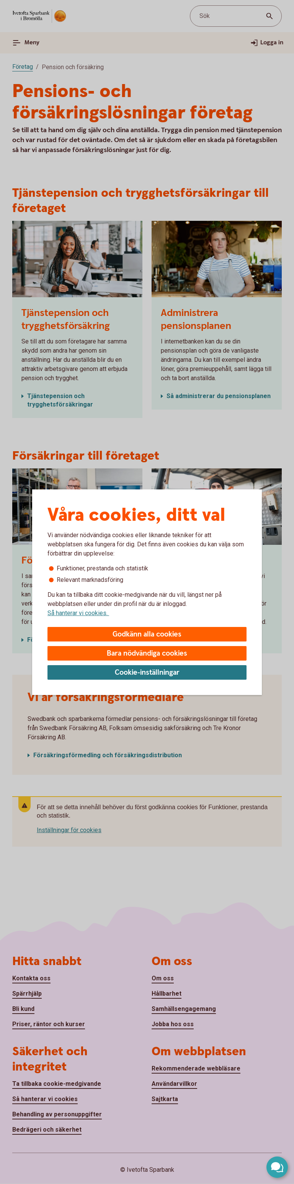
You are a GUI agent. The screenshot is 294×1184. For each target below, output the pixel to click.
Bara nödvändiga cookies (147, 653)
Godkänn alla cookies (147, 634)
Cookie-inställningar (147, 672)
